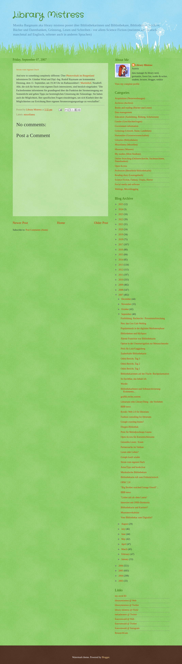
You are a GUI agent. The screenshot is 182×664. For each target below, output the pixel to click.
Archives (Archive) (124, 103)
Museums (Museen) (124, 149)
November (126, 304)
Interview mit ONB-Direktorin (135, 502)
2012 (121, 269)
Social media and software (127, 184)
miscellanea (29, 114)
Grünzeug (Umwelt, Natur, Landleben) (133, 131)
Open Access (121, 166)
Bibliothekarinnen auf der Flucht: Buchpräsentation (145, 374)
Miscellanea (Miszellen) (126, 144)
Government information (126, 126)
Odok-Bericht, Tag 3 (130, 358)
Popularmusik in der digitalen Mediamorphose (142, 328)
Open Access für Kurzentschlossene (137, 437)
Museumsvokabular (130, 512)
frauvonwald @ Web (124, 619)
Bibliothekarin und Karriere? (134, 507)
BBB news (126, 406)
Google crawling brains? (132, 422)
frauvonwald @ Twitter (126, 623)
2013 (121, 264)
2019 (121, 234)
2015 (121, 254)
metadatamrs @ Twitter (126, 614)
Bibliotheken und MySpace (133, 333)
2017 (121, 244)
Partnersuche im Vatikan (132, 447)
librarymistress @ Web (125, 600)
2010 (121, 279)
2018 (121, 239)
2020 (121, 229)
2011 (121, 274)
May (123, 539)
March (124, 549)
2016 (121, 249)
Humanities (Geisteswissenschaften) (132, 135)
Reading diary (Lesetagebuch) (129, 175)
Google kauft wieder (130, 457)
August (125, 524)
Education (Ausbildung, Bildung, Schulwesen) (137, 117)
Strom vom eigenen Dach (133, 462)
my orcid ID (120, 596)
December (126, 299)
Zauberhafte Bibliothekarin (133, 353)
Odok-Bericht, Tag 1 (130, 368)
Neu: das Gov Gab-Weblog (133, 323)
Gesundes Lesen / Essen (132, 442)
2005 (121, 570)
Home (61, 223)
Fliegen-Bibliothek (129, 427)
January (125, 559)
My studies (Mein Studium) (128, 154)
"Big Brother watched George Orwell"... (140, 487)
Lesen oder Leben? (130, 452)
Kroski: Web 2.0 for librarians (135, 412)
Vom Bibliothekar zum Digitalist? (136, 517)
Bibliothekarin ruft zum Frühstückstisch (139, 477)
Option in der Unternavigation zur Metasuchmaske (144, 343)
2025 (121, 204)
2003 (121, 581)
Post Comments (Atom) (37, 230)
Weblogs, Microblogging (126, 189)
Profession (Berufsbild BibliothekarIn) (133, 170)
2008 (121, 290)
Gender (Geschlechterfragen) (128, 121)
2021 (121, 224)
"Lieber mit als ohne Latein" (134, 497)
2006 (121, 565)
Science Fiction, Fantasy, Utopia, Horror (134, 180)
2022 (121, 219)
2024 (121, 209)
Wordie (124, 384)
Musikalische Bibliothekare (134, 472)
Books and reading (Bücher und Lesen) (133, 108)
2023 (121, 214)
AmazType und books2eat (133, 467)
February (125, 554)
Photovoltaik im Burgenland (80, 75)
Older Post (101, 223)
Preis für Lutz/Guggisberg (133, 348)
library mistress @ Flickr (126, 610)
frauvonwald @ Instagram (127, 628)
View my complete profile (127, 84)
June (123, 534)
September (126, 314)
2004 (121, 575)
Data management (123, 112)
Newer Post (20, 223)
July (123, 529)
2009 (121, 285)
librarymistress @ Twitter (127, 605)
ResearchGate (121, 633)
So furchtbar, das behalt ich (133, 379)
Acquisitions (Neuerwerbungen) (130, 98)
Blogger (105, 657)
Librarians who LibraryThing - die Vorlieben (142, 402)
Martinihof (86, 83)
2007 (121, 295)
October (125, 309)
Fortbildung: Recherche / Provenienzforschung (143, 318)
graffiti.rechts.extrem (130, 396)
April (124, 544)
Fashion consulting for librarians (136, 417)
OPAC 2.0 (125, 482)
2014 (121, 259)
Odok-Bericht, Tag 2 (130, 363)
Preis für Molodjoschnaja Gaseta (136, 432)
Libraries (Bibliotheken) (126, 140)
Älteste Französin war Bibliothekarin (138, 338)
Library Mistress (48, 15)
